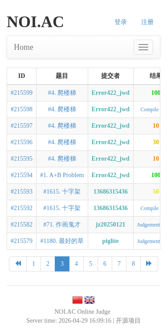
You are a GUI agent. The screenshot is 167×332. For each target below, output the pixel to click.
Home (23, 47)
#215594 (22, 175)
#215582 (22, 224)
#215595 (22, 158)
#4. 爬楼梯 (62, 92)
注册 (147, 22)
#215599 (22, 92)
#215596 (22, 142)
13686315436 (111, 191)
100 (155, 92)
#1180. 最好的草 (62, 241)
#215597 (22, 125)
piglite (110, 241)
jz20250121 (111, 224)
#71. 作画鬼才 (62, 224)
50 (156, 191)
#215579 (22, 241)
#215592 (22, 208)
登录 (120, 22)
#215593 (22, 191)
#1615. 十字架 (62, 191)
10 (156, 125)
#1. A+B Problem (62, 175)
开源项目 (128, 320)
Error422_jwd (111, 92)
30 (156, 142)
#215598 (22, 109)
